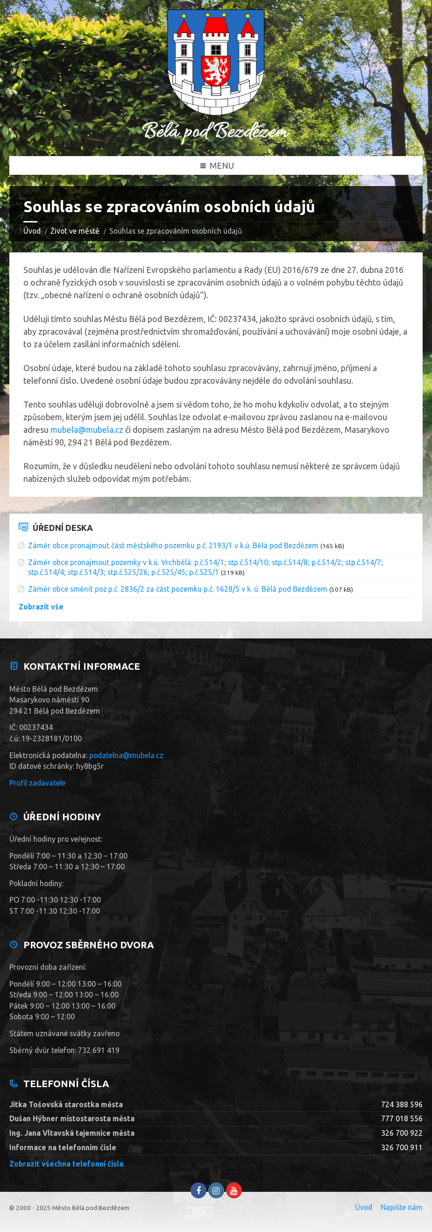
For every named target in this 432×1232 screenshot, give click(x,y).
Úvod (32, 231)
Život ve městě (74, 231)
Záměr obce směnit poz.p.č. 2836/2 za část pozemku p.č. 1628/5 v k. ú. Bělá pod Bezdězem (177, 589)
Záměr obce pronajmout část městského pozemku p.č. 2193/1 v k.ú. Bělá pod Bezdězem (173, 545)
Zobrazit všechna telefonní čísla (66, 1164)
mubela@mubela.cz (86, 429)
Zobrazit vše (41, 606)
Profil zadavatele (37, 783)
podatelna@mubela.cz (126, 755)
